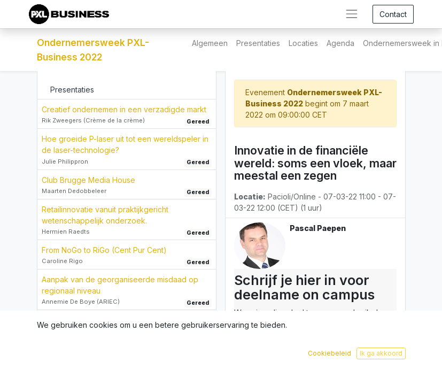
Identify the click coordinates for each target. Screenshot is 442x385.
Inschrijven (351, 369)
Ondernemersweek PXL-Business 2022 (93, 49)
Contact (393, 14)
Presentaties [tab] (72, 89)
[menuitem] (210, 43)
